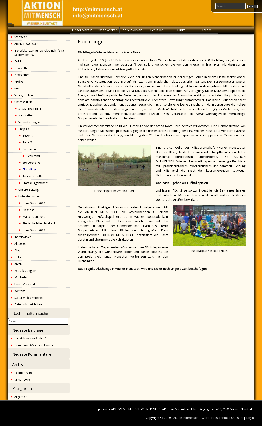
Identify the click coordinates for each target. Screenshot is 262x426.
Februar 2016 (23, 373)
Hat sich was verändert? (30, 338)
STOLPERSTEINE (29, 108)
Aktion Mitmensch (185, 418)
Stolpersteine (31, 163)
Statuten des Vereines (28, 298)
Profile (18, 81)
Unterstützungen (29, 196)
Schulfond (33, 156)
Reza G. (28, 142)
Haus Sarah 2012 (34, 203)
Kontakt (19, 291)
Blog (17, 250)
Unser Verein (82, 30)
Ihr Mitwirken (131, 30)
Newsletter (21, 68)
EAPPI (18, 61)
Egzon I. (28, 135)
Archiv (206, 30)
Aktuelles (156, 30)
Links (181, 30)
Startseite (20, 37)
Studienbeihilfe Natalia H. (39, 223)
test (16, 88)
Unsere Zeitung (28, 190)
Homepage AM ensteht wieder (34, 345)
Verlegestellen (23, 95)
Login (250, 418)
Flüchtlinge (30, 169)
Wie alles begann (25, 271)
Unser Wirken (107, 30)
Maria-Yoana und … (35, 217)
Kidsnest (28, 210)
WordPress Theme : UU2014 (222, 418)
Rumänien (29, 149)
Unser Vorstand (24, 284)
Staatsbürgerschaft (35, 183)
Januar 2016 (22, 379)
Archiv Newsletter (26, 44)
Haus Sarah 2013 (34, 230)
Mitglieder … (22, 277)
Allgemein (20, 397)
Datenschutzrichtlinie (28, 304)
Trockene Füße (33, 176)
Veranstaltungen (29, 122)
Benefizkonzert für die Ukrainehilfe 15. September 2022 (39, 52)
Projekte (24, 129)
